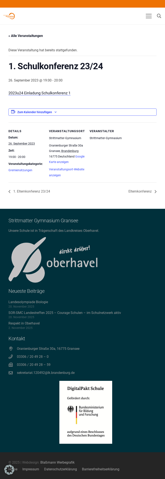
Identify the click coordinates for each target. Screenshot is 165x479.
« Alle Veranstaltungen (25, 36)
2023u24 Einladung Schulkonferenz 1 (39, 93)
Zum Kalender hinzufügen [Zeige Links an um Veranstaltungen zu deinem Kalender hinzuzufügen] (34, 112)
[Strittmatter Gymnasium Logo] (9, 16)
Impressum (30, 469)
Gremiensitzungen (20, 170)
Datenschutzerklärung (60, 469)
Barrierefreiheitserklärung (100, 469)
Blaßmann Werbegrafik (57, 462)
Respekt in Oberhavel (24, 323)
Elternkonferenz (140, 191)
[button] (148, 16)
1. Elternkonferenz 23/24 (31, 191)
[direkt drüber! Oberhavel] (52, 260)
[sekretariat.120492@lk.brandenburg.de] (12, 373)
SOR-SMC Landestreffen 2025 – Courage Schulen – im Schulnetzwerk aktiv (64, 313)
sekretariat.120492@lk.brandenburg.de (46, 373)
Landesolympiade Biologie (28, 302)
